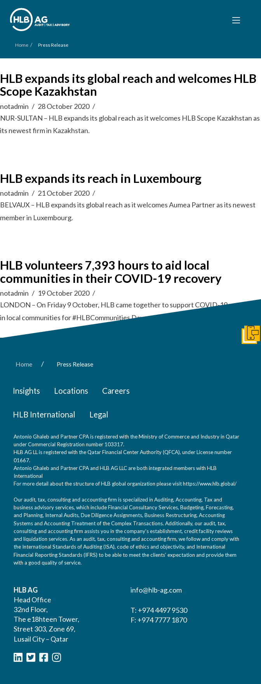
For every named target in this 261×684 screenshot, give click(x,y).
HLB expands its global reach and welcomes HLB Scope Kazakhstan (128, 85)
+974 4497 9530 (162, 610)
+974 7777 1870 (162, 620)
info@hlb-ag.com (156, 590)
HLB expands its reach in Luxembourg (101, 178)
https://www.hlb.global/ (210, 484)
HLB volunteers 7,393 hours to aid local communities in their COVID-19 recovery (110, 272)
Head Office (32, 599)
